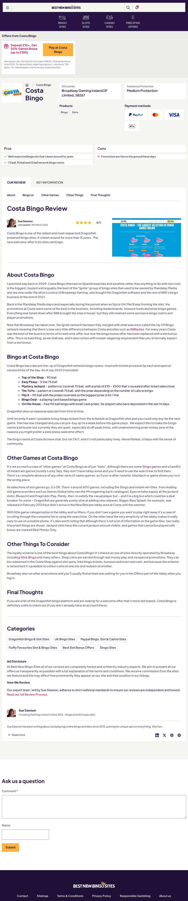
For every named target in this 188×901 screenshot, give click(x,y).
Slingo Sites (108, 647)
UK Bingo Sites (65, 639)
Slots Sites (86, 21)
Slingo (146, 466)
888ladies (137, 329)
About (11, 195)
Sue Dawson (25, 221)
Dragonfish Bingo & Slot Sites (29, 639)
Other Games (50, 195)
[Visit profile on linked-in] (157, 735)
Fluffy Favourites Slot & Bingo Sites (33, 647)
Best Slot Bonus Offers (78, 647)
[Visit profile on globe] (172, 735)
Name (6, 830)
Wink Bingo (28, 557)
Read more (18, 734)
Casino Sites (109, 21)
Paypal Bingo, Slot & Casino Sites (103, 639)
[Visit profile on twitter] (164, 735)
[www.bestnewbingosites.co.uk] (27, 84)
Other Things (74, 195)
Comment (10, 791)
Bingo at (28, 195)
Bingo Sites (62, 21)
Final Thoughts (100, 195)
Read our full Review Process (27, 694)
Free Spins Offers (133, 21)
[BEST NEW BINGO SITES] (66, 7)
